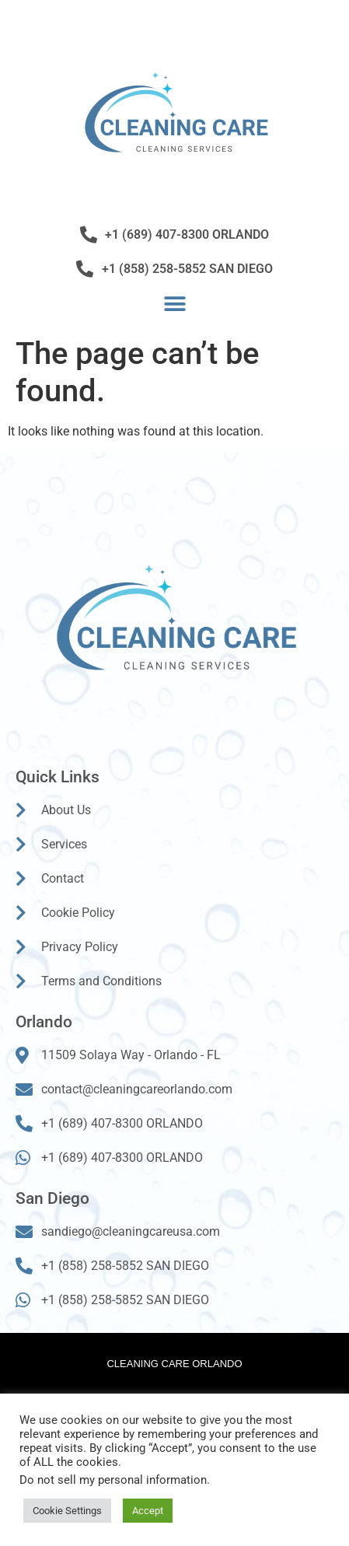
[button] (174, 303)
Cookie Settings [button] (67, 1510)
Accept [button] (147, 1510)
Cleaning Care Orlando (174, 1363)
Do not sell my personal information (113, 1480)
